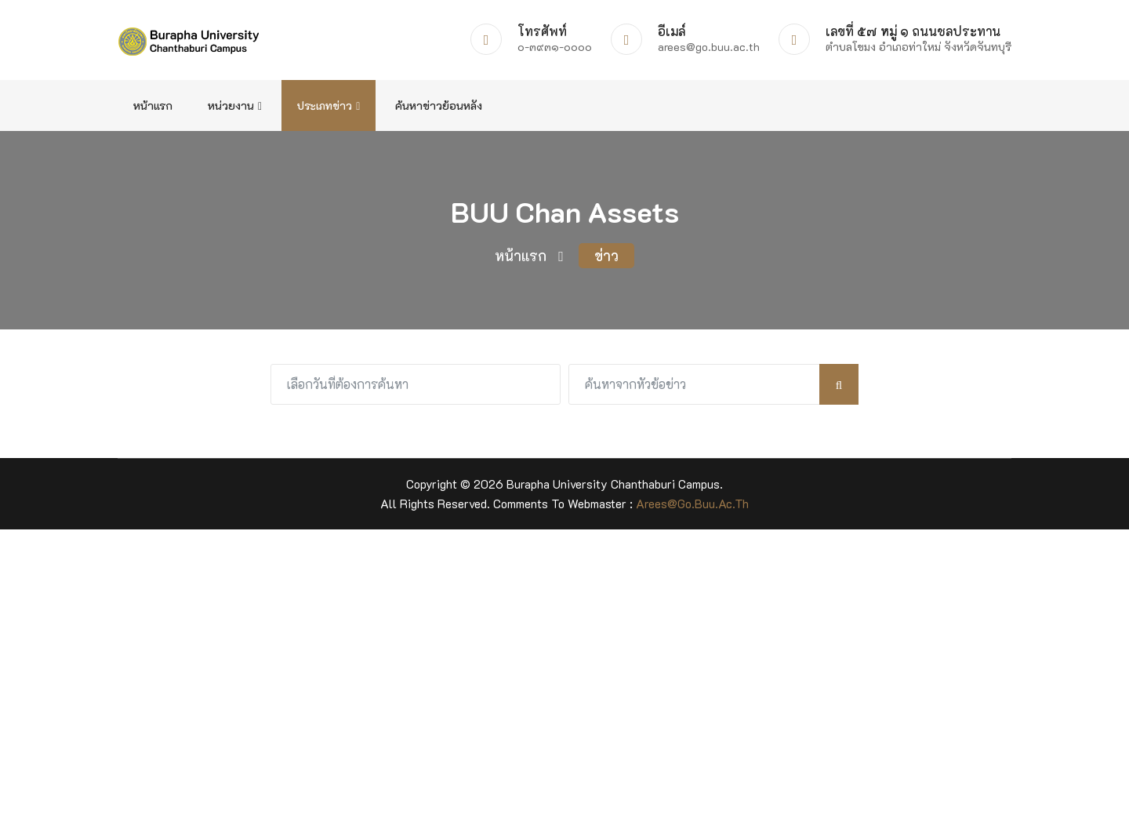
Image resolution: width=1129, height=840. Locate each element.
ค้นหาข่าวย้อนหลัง (438, 105)
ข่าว (606, 255)
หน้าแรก (152, 105)
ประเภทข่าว (328, 105)
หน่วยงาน (235, 105)
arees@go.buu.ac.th (692, 503)
